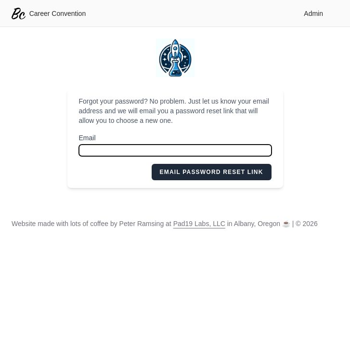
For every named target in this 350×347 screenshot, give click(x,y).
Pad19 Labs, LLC (199, 223)
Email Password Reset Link (211, 172)
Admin (313, 13)
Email (87, 138)
